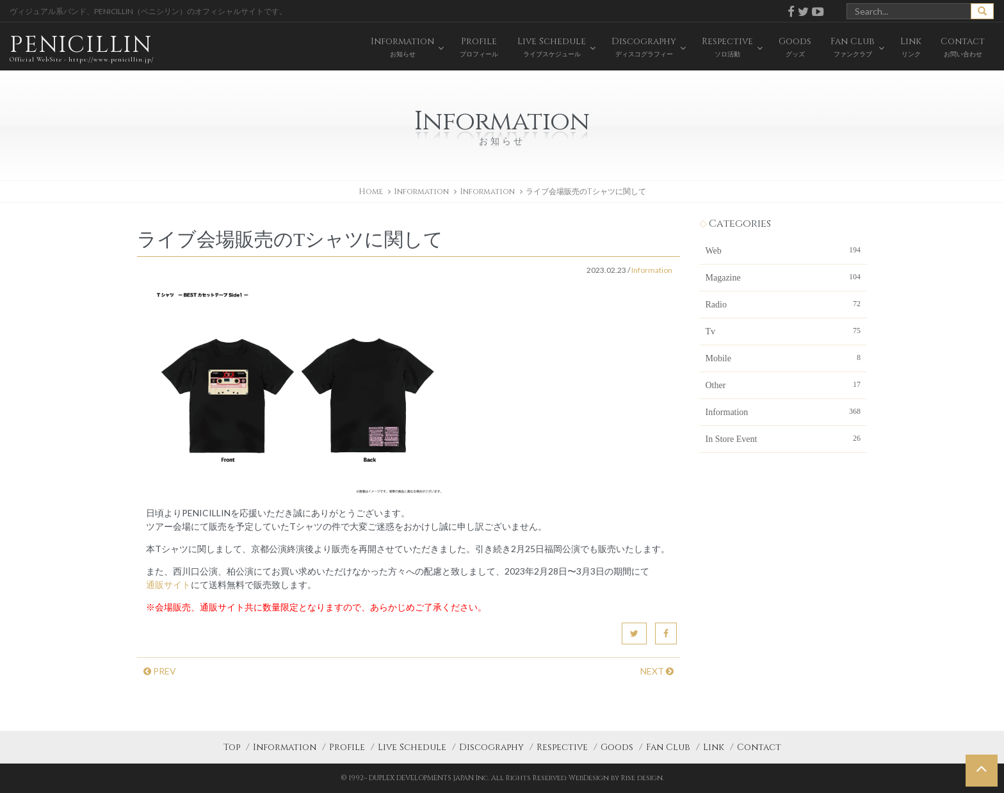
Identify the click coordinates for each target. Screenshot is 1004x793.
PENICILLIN (82, 47)
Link (713, 747)
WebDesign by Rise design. (616, 778)
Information (487, 191)
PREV (159, 671)
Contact (759, 747)
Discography (491, 747)
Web (783, 250)
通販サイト (168, 584)
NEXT (657, 671)
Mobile (783, 357)
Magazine (783, 276)
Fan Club (668, 747)
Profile (347, 747)
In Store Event (783, 438)
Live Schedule (412, 747)
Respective (562, 747)
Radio (783, 303)
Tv (783, 330)
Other (783, 384)
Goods (617, 747)
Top (231, 747)
